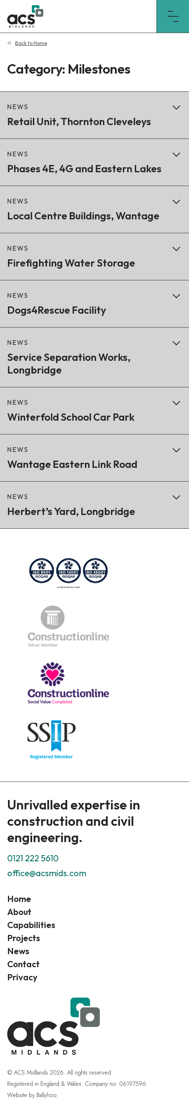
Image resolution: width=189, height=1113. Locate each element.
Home (19, 898)
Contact (23, 964)
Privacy (22, 977)
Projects (23, 937)
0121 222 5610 (33, 858)
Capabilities (31, 924)
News (18, 950)
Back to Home (31, 43)
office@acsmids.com (46, 872)
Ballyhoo (46, 1095)
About (19, 911)
